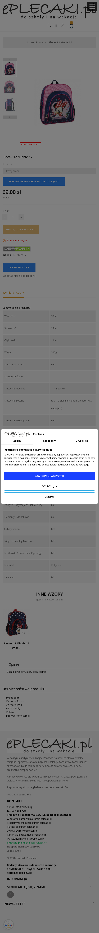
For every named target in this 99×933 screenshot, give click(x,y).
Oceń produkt (19, 267)
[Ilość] (13, 217)
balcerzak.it (25, 794)
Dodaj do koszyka (21, 229)
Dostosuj (49, 486)
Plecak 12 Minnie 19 (16, 643)
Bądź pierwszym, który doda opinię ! (27, 671)
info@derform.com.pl (18, 715)
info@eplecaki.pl (24, 807)
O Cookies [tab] (82, 440)
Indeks (7, 255)
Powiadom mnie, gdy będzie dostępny (34, 181)
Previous (10, 59)
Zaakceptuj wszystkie (49, 476)
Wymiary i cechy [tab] (13, 292)
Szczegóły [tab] (49, 440)
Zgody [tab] (17, 440)
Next (10, 117)
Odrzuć (49, 496)
